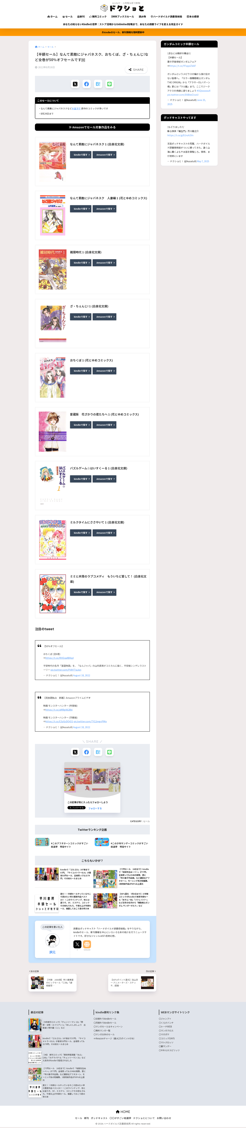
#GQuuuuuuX (203, 90)
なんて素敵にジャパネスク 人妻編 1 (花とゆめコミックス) (108, 199)
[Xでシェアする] (74, 84)
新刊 (81, 16)
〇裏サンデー (165, 1047)
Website (87, 951)
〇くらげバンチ (166, 1023)
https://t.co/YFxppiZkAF (183, 65)
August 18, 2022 (81, 676)
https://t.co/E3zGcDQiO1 (59, 722)
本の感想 (193, 16)
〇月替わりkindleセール (105, 1023)
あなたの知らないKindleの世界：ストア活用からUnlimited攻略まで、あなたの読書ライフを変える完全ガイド (123, 24)
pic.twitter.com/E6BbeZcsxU (182, 94)
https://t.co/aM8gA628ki (59, 710)
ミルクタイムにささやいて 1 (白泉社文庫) (97, 523)
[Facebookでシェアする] (86, 84)
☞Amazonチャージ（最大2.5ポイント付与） (115, 1039)
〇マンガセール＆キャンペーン (108, 1027)
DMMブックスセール (122, 16)
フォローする (95, 809)
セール (67, 16)
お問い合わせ (164, 1119)
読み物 (142, 16)
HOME (123, 1113)
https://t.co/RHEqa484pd (60, 658)
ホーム (52, 16)
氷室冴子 (76, 109)
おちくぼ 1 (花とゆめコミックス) (91, 361)
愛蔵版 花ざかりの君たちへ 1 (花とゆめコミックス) (104, 415)
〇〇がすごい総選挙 (120, 1119)
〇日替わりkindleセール (105, 1019)
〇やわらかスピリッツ (169, 1051)
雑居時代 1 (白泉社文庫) (85, 253)
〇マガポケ (164, 1035)
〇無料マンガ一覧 (102, 1031)
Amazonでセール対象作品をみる (92, 127)
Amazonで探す (104, 154)
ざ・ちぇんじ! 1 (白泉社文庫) (89, 306)
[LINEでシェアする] (110, 84)
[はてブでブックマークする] (98, 84)
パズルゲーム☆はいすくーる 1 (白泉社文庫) (98, 469)
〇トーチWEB (165, 1027)
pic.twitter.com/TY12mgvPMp (90, 722)
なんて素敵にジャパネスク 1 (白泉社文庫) (97, 144)
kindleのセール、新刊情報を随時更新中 (123, 32)
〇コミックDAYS (167, 1039)
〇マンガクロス (166, 1031)
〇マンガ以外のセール (104, 1035)
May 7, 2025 (203, 161)
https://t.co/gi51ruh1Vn (180, 135)
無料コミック (98, 16)
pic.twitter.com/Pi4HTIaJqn (65, 670)
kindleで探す (81, 154)
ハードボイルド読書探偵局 (166, 16)
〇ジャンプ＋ (165, 1019)
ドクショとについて (144, 1119)
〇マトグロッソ (166, 1043)
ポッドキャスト (99, 1119)
